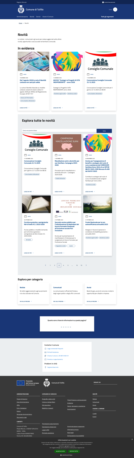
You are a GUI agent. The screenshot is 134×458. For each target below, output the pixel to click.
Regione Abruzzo (21, 2)
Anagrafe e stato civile (48, 399)
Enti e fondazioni (21, 408)
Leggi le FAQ (45, 430)
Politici (19, 411)
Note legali (70, 433)
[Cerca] (115, 9)
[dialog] (67, 448)
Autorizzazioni (71, 409)
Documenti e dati (22, 417)
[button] (67, 455)
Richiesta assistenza (48, 433)
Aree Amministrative (23, 402)
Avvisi (23, 74)
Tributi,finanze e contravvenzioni (76, 400)
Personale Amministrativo (24, 414)
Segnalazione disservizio (49, 427)
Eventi (94, 417)
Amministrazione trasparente (75, 426)
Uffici (18, 405)
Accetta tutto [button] (60, 451)
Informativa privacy (73, 430)
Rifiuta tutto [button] (74, 451)
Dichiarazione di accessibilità (75, 436)
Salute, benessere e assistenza (76, 406)
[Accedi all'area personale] (108, 2)
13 (81, 265)
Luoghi (95, 414)
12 (77, 265)
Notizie (95, 399)
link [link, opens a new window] (83, 447)
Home (20, 23)
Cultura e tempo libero (48, 402)
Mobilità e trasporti (47, 408)
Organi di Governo (22, 399)
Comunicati (96, 402)
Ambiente (70, 403)
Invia (104, 131)
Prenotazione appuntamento (50, 424)
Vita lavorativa (46, 405)
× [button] (132, 439)
